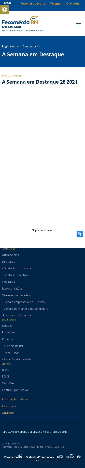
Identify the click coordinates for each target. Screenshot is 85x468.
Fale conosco (10, 406)
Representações (12, 288)
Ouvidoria (8, 413)
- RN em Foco (10, 352)
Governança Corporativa (17, 315)
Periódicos (8, 332)
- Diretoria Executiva (15, 275)
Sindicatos (8, 282)
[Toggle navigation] (78, 24)
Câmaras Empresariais (16, 295)
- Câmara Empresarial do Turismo (23, 302)
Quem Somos (10, 255)
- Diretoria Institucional (17, 268)
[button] (4, 9)
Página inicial (10, 46)
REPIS (5, 370)
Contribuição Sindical (15, 390)
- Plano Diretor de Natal (17, 359)
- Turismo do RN (12, 346)
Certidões (8, 383)
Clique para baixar (42, 230)
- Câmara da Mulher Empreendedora (25, 309)
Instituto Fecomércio (15, 399)
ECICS (5, 376)
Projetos (7, 339)
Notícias (7, 326)
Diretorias (8, 261)
